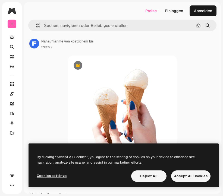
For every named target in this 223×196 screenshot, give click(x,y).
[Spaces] (12, 94)
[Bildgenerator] (12, 103)
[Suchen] (12, 46)
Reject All (149, 176)
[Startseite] (12, 37)
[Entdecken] (12, 66)
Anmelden (203, 10)
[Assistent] (12, 133)
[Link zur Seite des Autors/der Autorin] (34, 43)
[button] (36, 25)
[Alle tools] (12, 84)
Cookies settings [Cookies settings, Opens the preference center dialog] (52, 175)
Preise (151, 10)
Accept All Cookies (191, 176)
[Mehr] (12, 185)
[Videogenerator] (12, 113)
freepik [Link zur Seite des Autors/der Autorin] (46, 47)
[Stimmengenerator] (12, 123)
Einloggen (174, 10)
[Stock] (12, 56)
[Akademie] (12, 175)
